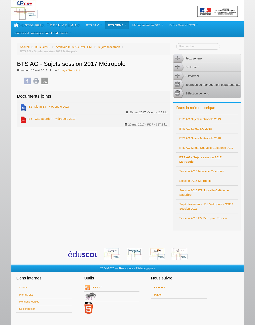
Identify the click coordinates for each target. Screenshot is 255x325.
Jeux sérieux (188, 58)
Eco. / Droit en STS (183, 25)
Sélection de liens (191, 93)
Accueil (24, 47)
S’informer (186, 76)
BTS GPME (117, 25)
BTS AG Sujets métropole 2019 (200, 119)
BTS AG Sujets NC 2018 (195, 128)
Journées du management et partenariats (43, 33)
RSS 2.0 (97, 287)
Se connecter (27, 308)
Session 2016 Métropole (195, 180)
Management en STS (147, 25)
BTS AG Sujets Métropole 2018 (200, 138)
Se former (186, 67)
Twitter (158, 294)
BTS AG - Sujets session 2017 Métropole (200, 159)
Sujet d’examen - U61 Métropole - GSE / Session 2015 (206, 206)
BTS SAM (94, 25)
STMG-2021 (34, 25)
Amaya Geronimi (69, 70)
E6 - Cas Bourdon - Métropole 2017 (48, 120)
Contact (23, 287)
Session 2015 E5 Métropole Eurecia (203, 218)
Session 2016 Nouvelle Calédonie (201, 171)
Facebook (160, 287)
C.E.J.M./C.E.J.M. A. (65, 25)
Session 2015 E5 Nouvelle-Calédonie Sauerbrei (204, 192)
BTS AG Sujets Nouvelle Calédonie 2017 (206, 147)
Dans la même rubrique (195, 108)
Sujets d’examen (109, 47)
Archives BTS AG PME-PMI (74, 47)
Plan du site (26, 294)
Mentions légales (29, 301)
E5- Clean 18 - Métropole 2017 (44, 107)
